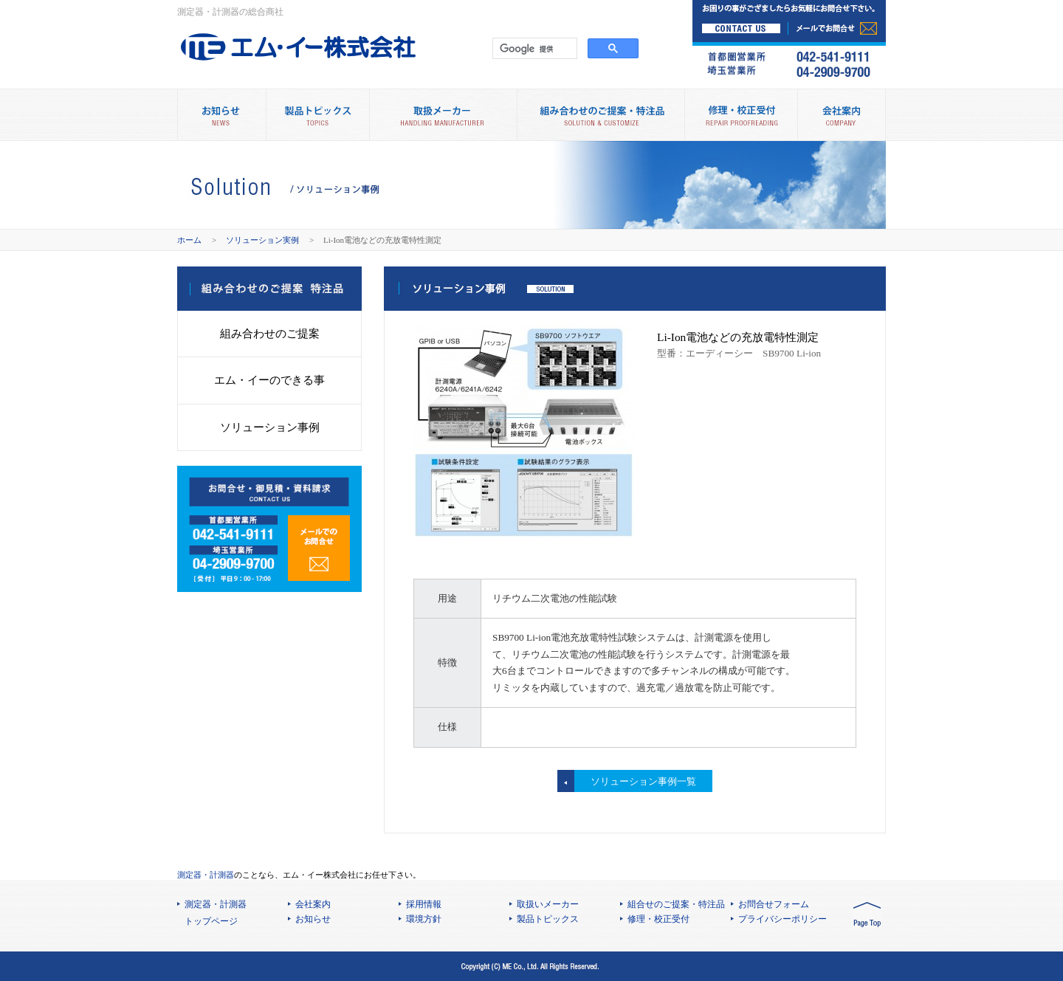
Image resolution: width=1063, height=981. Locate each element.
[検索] (533, 48)
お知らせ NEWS (221, 115)
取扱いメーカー (548, 904)
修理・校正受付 (740, 115)
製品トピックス (317, 115)
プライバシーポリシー (782, 919)
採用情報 (423, 904)
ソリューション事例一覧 (643, 781)
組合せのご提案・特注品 (676, 904)
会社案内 (841, 115)
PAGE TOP (867, 915)
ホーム (189, 239)
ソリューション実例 (262, 239)
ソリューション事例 (270, 427)
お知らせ (313, 919)
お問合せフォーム (773, 904)
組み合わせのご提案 (270, 333)
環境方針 (423, 919)
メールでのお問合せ (319, 548)
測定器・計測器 (205, 874)
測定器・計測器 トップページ (216, 912)
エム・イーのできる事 (269, 380)
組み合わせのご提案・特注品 (600, 115)
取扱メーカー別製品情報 (443, 115)
